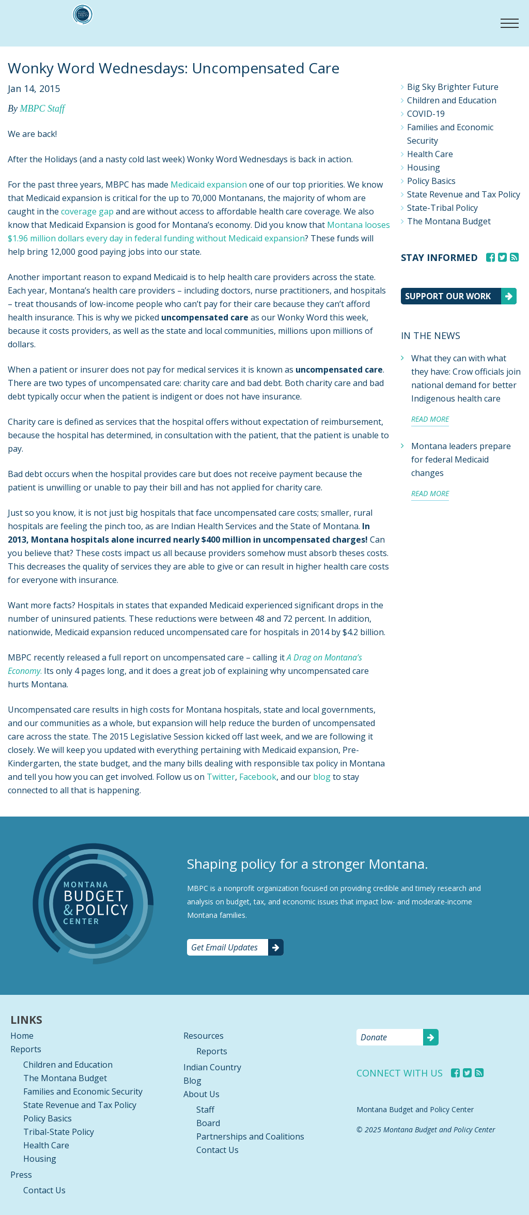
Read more (430, 419)
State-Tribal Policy (442, 207)
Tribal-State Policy (58, 1131)
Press (21, 1174)
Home (22, 1035)
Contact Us (44, 1190)
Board (208, 1123)
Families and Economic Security (450, 133)
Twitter (221, 776)
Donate (374, 1037)
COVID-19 (426, 113)
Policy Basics (431, 181)
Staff (205, 1109)
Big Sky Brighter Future (453, 87)
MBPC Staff (42, 108)
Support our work (448, 296)
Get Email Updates (224, 947)
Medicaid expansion (208, 184)
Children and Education (451, 100)
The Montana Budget (449, 221)
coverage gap (87, 211)
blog (322, 776)
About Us (201, 1094)
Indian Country (212, 1067)
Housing (423, 167)
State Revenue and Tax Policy (463, 194)
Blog (192, 1080)
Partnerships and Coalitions (250, 1136)
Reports (25, 1049)
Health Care (430, 154)
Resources (203, 1035)
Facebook (257, 776)
